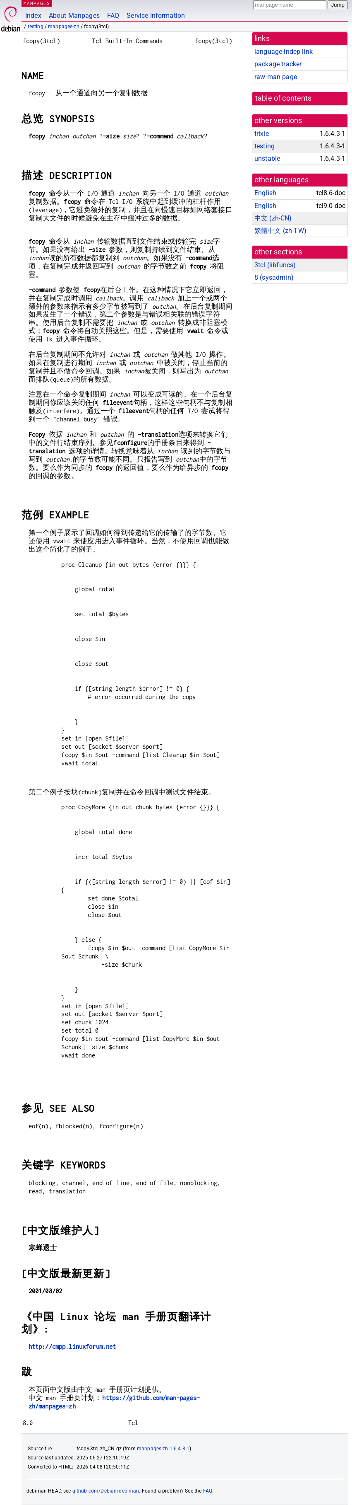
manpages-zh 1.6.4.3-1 (163, 1449)
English (265, 193)
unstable (267, 158)
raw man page (275, 77)
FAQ (113, 15)
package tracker (278, 64)
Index (33, 15)
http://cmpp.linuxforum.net (72, 1346)
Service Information (156, 15)
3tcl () (275, 265)
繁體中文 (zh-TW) (280, 231)
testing (35, 26)
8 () (274, 277)
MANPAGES (37, 3)
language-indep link (283, 52)
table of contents (283, 98)
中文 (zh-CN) (273, 218)
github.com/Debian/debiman (105, 1491)
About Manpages (74, 15)
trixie (261, 134)
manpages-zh (63, 26)
